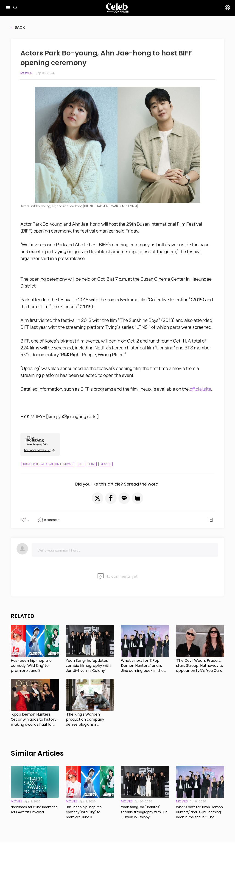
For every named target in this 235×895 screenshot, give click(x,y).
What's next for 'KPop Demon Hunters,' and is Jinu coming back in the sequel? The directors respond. (142, 665)
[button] (97, 498)
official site (200, 389)
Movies (26, 73)
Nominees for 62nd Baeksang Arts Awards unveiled (34, 809)
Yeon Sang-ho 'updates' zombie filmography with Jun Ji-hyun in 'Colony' (88, 665)
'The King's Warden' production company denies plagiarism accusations (85, 719)
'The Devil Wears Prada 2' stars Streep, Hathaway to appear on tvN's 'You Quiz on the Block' (199, 665)
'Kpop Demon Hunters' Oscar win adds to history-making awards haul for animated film (35, 719)
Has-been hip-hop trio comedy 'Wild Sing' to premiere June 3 (31, 665)
